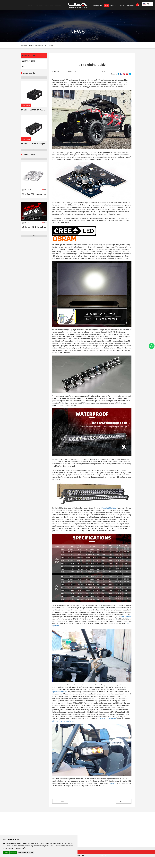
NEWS (38, 45)
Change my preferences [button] (25, 852)
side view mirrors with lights (62, 721)
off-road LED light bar (109, 508)
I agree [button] (6, 852)
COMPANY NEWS (28, 61)
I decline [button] (13, 852)
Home (32, 45)
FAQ (23, 66)
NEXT (123, 801)
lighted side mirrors (59, 691)
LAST (60, 801)
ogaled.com (112, 783)
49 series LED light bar (108, 719)
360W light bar (125, 617)
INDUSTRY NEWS (47, 45)
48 (98, 719)
